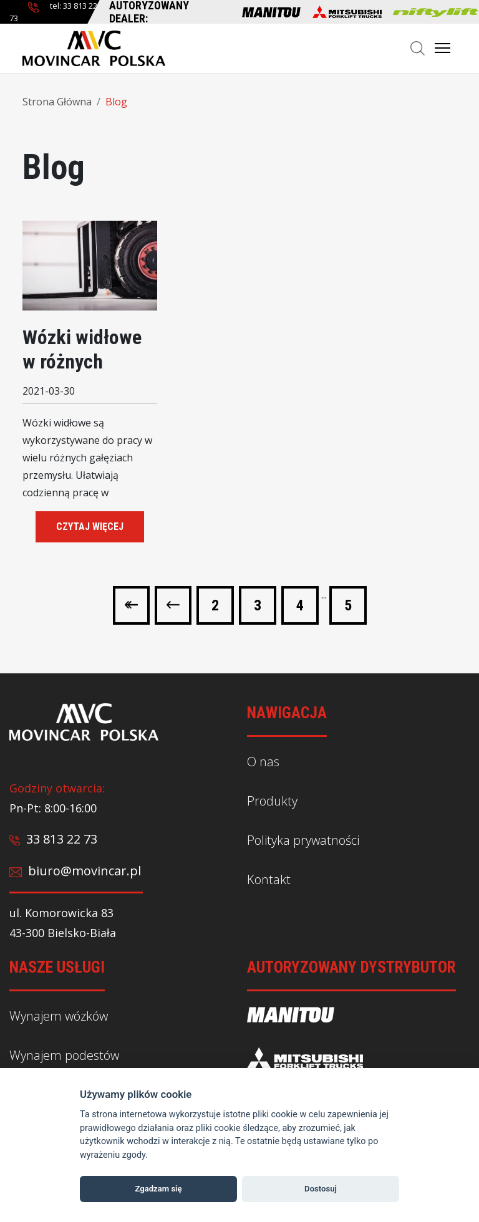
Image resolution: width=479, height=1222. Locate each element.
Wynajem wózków (58, 1016)
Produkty (272, 800)
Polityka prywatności (303, 840)
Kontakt (269, 878)
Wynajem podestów (64, 1055)
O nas (263, 761)
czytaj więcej (89, 526)
